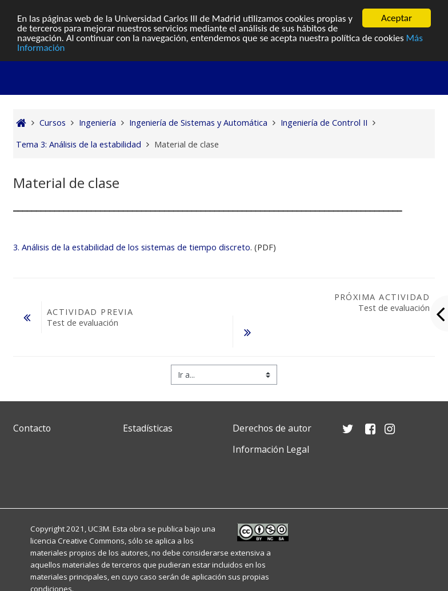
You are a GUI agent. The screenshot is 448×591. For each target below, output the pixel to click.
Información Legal (271, 449)
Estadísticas (148, 428)
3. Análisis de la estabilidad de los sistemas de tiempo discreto (131, 247)
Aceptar (396, 18)
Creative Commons (91, 541)
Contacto (32, 428)
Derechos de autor (272, 428)
